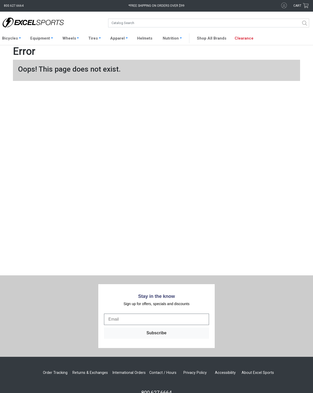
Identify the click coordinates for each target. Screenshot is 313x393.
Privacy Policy (195, 309)
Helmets (144, 38)
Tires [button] (93, 38)
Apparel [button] (117, 38)
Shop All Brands (211, 38)
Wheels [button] (69, 38)
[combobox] (208, 23)
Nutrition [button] (171, 38)
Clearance (244, 38)
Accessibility (225, 309)
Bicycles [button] (10, 38)
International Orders (129, 309)
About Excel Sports (258, 309)
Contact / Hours (162, 309)
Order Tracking (55, 309)
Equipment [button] (40, 38)
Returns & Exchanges (90, 309)
